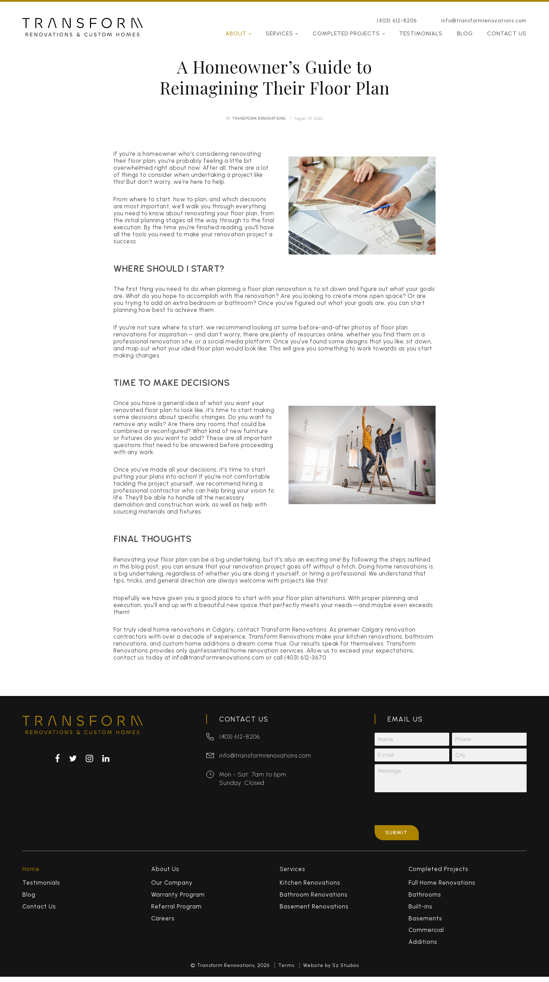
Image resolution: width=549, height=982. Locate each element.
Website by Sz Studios (331, 968)
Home (31, 871)
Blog (465, 26)
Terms (286, 968)
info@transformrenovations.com (484, 13)
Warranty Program (178, 896)
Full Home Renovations (442, 885)
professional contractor (146, 490)
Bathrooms (425, 896)
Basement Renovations (314, 908)
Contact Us (507, 26)
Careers (163, 920)
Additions (423, 944)
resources (312, 334)
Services (279, 26)
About (235, 26)
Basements (425, 920)
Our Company (172, 885)
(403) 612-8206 (397, 13)
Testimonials (421, 26)
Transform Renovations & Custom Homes (82, 19)
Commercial (426, 932)
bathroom (239, 302)
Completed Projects (346, 26)
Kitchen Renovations (310, 885)
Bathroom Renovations (314, 896)
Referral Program (176, 908)
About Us (165, 871)
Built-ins (420, 908)
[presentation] (428, 811)
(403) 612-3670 (305, 657)
